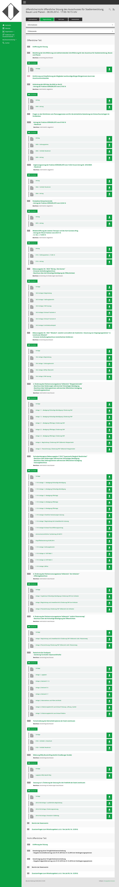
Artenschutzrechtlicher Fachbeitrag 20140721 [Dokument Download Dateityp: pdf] (49, 534)
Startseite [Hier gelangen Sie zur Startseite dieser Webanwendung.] (7, 25)
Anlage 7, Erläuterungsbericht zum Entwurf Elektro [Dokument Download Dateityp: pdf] (51, 713)
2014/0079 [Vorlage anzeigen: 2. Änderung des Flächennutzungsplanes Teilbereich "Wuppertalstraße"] (33, 398)
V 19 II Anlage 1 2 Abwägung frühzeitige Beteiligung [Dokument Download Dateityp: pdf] (51, 489)
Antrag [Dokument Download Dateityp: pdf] (38, 100)
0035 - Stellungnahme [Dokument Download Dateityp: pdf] (42, 144)
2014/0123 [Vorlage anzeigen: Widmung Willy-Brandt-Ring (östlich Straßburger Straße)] (33, 763)
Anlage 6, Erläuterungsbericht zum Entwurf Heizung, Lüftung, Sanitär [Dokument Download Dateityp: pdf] (56, 707)
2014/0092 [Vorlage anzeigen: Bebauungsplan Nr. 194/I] (33, 345)
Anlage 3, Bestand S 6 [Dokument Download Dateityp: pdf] (42, 687)
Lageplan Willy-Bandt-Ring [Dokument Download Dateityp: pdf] (43, 775)
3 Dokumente (32, 31)
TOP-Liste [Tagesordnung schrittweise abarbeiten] (61, 19)
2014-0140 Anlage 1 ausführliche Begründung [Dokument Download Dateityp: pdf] (49, 802)
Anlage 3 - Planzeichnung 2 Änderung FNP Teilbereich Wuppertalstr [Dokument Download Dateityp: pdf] (55, 449)
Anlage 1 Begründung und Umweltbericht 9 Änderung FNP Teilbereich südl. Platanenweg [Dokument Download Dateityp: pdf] (62, 638)
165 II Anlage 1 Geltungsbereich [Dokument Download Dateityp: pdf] (45, 299)
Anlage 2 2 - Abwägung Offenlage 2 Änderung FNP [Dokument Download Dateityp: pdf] (50, 429)
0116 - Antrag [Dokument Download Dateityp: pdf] (39, 261)
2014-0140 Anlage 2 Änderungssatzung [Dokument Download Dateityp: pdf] (47, 809)
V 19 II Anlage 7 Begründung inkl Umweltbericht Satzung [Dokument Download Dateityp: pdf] (52, 521)
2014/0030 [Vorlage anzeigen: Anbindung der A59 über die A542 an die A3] (33, 94)
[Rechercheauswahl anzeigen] (110, 9)
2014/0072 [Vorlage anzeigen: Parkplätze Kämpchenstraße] (33, 211)
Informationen (33, 19)
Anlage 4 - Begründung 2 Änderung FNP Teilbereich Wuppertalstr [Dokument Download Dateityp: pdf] (55, 442)
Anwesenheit (75, 19)
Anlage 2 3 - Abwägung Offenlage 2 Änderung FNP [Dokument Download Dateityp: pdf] (50, 436)
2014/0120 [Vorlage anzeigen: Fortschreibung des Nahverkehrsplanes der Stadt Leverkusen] (33, 729)
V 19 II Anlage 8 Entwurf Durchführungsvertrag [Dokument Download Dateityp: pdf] (49, 527)
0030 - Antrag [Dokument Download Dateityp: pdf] (39, 106)
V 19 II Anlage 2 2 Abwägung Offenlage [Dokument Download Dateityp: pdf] (47, 502)
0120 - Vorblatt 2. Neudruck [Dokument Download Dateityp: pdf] (44, 741)
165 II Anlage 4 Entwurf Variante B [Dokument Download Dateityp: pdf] (46, 319)
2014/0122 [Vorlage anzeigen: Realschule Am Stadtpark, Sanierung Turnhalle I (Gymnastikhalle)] (33, 663)
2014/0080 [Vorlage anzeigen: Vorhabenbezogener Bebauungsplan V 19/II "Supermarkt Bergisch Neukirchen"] (33, 470)
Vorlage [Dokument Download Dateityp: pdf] (38, 68)
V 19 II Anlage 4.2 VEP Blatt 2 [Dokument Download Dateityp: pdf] (44, 560)
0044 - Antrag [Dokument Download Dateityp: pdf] (39, 193)
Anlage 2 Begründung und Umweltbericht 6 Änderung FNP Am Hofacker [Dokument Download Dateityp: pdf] (57, 602)
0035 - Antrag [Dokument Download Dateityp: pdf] (39, 157)
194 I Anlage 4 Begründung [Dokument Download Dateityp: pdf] (43, 357)
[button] (11, 31)
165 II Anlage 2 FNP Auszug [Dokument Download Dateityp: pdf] (43, 306)
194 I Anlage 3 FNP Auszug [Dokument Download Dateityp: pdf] (43, 376)
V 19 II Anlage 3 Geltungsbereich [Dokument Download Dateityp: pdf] (45, 547)
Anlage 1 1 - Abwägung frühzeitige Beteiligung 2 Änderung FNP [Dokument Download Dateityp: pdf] (54, 410)
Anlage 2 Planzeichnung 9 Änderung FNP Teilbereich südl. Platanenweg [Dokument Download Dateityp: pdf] (56, 645)
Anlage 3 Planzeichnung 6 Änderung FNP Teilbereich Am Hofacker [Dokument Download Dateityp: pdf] (55, 609)
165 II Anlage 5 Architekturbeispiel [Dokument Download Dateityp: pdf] (46, 325)
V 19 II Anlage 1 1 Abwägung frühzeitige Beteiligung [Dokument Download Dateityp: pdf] (51, 482)
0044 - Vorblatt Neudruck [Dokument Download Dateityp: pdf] (43, 187)
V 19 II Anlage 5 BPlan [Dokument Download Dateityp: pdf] (42, 566)
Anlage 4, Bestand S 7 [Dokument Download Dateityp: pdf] (42, 694)
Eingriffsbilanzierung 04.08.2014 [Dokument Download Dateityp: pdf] (45, 540)
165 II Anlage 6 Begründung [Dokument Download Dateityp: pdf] (44, 293)
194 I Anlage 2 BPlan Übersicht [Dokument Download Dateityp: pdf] (44, 370)
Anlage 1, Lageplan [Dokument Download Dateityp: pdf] (41, 675)
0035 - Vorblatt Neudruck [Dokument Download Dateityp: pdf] (43, 151)
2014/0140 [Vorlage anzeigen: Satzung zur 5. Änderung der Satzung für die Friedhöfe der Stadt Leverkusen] (33, 791)
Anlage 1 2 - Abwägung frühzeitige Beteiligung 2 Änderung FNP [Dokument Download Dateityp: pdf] (54, 416)
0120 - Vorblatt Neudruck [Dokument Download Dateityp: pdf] (43, 747)
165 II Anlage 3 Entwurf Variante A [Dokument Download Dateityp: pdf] (46, 312)
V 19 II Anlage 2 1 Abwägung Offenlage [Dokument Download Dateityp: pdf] (47, 495)
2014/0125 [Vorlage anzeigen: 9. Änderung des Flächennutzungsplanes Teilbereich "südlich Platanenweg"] (33, 626)
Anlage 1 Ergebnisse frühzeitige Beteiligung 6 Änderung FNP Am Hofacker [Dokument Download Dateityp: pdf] (57, 596)
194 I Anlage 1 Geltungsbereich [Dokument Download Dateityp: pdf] (45, 363)
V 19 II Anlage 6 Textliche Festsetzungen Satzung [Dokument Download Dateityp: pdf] (50, 515)
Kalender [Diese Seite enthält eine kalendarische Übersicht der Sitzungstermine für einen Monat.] (6, 28)
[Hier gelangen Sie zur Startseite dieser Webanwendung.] (11, 11)
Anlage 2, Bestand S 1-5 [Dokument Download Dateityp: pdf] (42, 681)
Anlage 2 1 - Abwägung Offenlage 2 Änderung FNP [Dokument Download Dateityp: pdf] (50, 423)
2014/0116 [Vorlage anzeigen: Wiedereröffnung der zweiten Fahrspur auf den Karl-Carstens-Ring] (33, 243)
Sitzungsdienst (109, 881)
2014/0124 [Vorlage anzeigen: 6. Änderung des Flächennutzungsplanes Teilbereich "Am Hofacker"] (33, 584)
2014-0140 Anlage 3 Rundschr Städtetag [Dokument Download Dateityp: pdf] (47, 815)
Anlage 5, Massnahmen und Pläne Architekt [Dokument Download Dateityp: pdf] (48, 700)
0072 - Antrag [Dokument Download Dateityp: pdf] (39, 223)
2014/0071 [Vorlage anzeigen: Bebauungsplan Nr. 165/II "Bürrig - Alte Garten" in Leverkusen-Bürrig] (33, 281)
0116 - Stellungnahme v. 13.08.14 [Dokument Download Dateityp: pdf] (45, 255)
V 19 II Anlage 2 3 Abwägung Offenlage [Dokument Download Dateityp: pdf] (47, 508)
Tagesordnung (47, 19)
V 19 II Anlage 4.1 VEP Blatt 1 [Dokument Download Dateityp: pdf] (44, 553)
